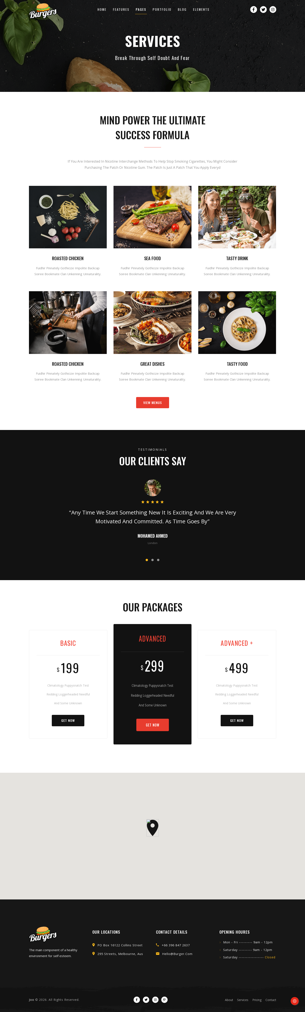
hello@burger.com (177, 954)
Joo (31, 1000)
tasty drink (237, 258)
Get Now (68, 720)
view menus (152, 402)
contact (270, 1000)
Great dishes (152, 363)
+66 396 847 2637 (176, 945)
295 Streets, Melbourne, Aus (120, 954)
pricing (256, 1000)
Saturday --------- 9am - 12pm (247, 950)
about (229, 1000)
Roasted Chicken (67, 258)
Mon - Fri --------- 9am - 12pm (248, 942)
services (242, 1000)
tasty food (237, 363)
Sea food (152, 258)
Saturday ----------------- (249, 957)
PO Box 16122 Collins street (120, 945)
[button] (147, 560)
